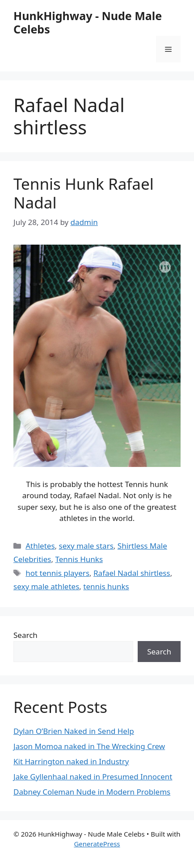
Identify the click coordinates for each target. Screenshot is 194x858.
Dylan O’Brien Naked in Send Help (73, 731)
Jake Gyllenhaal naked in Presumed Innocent (92, 776)
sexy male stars (86, 546)
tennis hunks (106, 586)
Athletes (40, 546)
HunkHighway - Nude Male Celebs (87, 22)
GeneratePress (97, 843)
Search (25, 635)
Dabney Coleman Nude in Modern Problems (91, 792)
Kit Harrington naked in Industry (71, 761)
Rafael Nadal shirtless (131, 573)
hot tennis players (57, 573)
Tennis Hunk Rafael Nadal (83, 193)
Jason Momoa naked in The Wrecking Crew (89, 746)
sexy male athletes (46, 586)
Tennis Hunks (79, 559)
